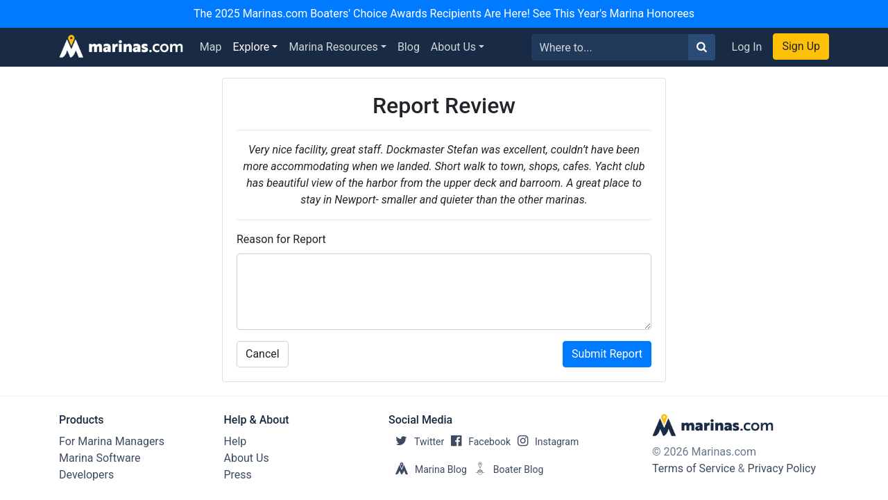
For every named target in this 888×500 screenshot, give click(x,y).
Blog (409, 46)
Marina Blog (427, 469)
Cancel (263, 353)
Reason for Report (281, 239)
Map (211, 46)
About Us (453, 46)
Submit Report (607, 353)
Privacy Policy (782, 468)
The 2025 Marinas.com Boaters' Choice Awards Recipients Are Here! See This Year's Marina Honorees (444, 13)
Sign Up (801, 46)
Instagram (545, 441)
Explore (251, 46)
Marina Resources (333, 46)
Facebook (477, 441)
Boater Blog (505, 469)
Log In (747, 46)
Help (235, 441)
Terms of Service (693, 468)
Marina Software (99, 458)
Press (238, 474)
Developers (86, 474)
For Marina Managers (111, 441)
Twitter (416, 441)
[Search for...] (610, 47)
